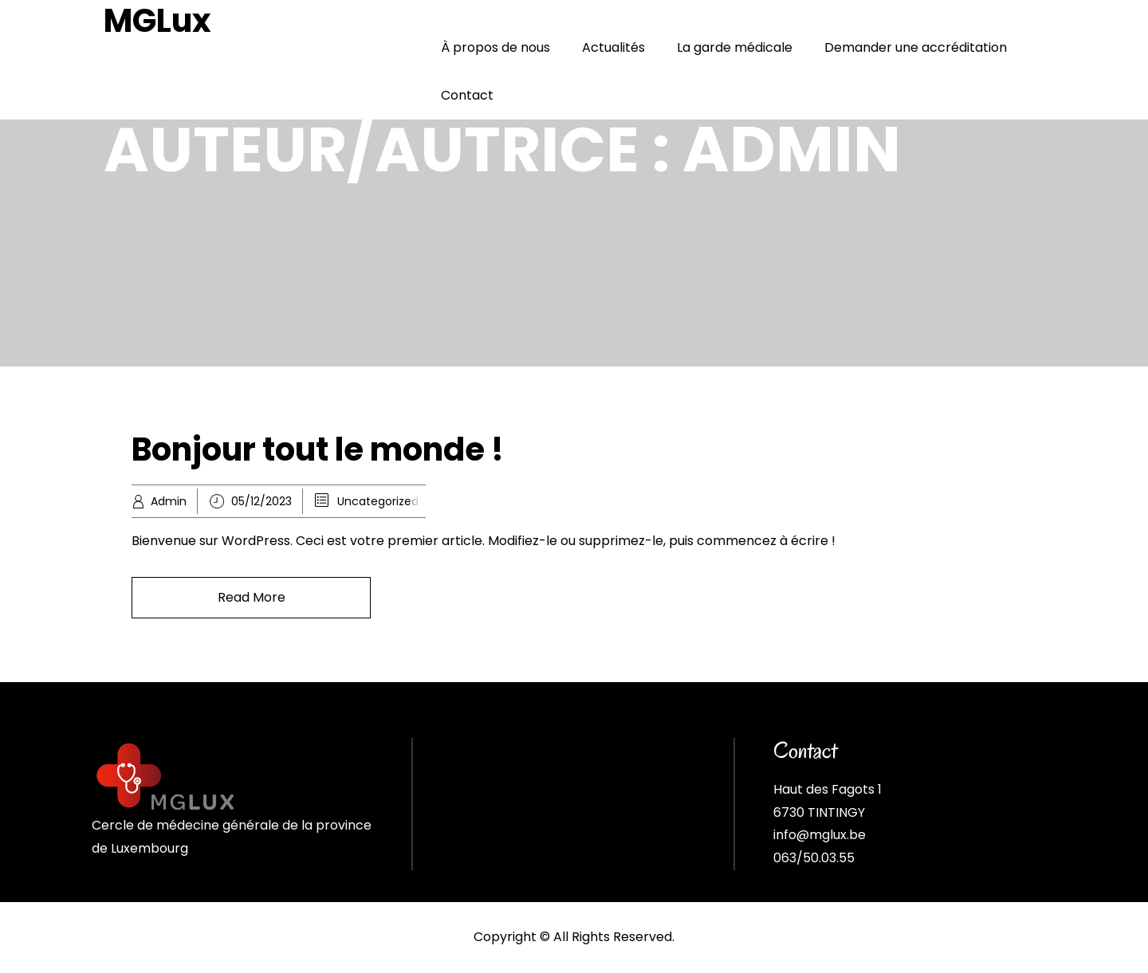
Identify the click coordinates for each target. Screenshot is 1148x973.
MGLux (157, 21)
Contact (467, 95)
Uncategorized (378, 501)
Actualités (613, 47)
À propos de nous (495, 47)
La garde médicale (734, 47)
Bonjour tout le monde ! (318, 449)
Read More (251, 597)
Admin (169, 501)
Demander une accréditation (915, 47)
